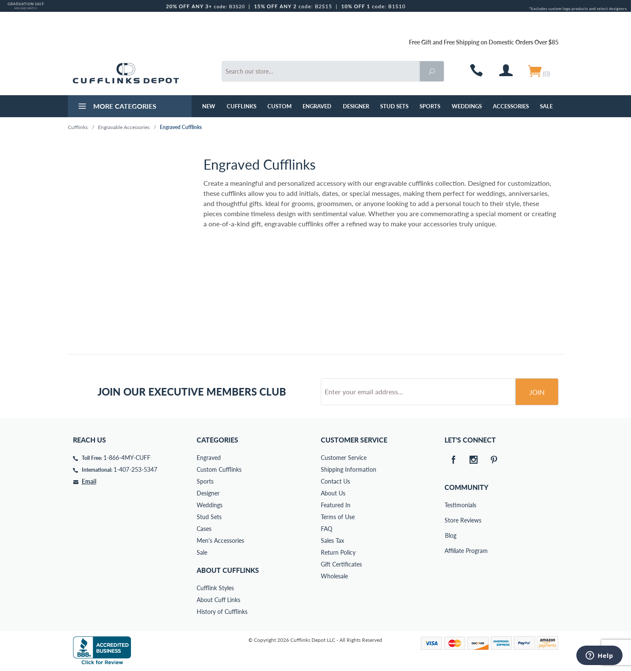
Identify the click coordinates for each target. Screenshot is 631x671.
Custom (279, 106)
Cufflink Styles (215, 587)
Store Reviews (450, 520)
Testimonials (450, 505)
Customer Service (344, 457)
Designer (356, 106)
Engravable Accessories (124, 127)
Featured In (335, 505)
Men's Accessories (220, 540)
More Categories (116, 107)
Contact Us (335, 481)
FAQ (326, 528)
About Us (333, 493)
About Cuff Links (218, 599)
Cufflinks (241, 106)
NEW (208, 106)
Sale (546, 106)
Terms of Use (338, 516)
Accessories (511, 106)
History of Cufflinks (222, 611)
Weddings (467, 106)
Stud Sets (394, 106)
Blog (450, 535)
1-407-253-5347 (135, 469)
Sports (430, 106)
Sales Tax (332, 540)
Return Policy (338, 552)
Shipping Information (348, 469)
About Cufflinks (228, 570)
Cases (204, 528)
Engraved (317, 106)
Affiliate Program (450, 550)
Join (537, 392)
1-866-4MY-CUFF (126, 457)
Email (89, 481)
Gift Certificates (341, 564)
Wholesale (334, 576)
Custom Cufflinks (219, 469)
